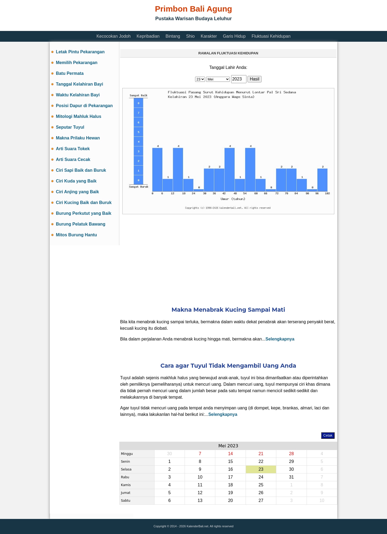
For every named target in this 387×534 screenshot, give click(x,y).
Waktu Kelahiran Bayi (78, 95)
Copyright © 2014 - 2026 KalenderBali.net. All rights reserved (193, 526)
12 (200, 492)
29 (291, 461)
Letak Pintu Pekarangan (80, 52)
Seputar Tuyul (70, 127)
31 (291, 477)
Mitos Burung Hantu (76, 235)
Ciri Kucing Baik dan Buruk (84, 202)
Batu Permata (70, 73)
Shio (190, 36)
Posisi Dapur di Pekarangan (84, 105)
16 (230, 469)
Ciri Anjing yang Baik (77, 191)
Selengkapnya (280, 339)
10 (200, 477)
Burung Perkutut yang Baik (83, 213)
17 (230, 477)
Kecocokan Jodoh (113, 36)
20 (230, 500)
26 (261, 492)
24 (261, 477)
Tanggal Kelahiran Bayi (79, 84)
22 (261, 461)
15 (230, 461)
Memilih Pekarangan (77, 62)
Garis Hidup (234, 36)
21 (261, 453)
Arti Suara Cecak (73, 159)
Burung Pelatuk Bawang (80, 224)
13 (200, 500)
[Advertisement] (147, 28)
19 (230, 492)
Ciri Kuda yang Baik (76, 181)
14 (230, 453)
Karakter (209, 36)
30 (169, 453)
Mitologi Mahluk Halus (78, 116)
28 (291, 453)
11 (200, 485)
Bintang (173, 36)
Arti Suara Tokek (73, 148)
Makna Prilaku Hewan (78, 138)
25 (261, 485)
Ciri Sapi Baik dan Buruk (81, 170)
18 (230, 485)
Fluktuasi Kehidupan (271, 36)
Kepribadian (148, 36)
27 (261, 500)
